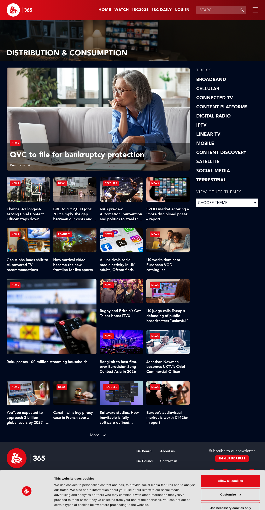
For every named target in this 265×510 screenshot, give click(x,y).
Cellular (207, 89)
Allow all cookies (230, 466)
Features (111, 183)
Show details (63, 502)
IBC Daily (162, 10)
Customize (230, 480)
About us (167, 451)
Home (105, 10)
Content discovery (221, 152)
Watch (121, 10)
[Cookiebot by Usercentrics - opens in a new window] (27, 502)
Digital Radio (213, 116)
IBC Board (144, 451)
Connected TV (214, 98)
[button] (254, 9)
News (15, 143)
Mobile (205, 143)
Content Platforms (222, 107)
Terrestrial (211, 180)
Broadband (211, 79)
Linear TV (208, 134)
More (94, 434)
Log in (182, 10)
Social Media (213, 171)
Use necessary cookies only (230, 493)
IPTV (201, 125)
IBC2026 (140, 10)
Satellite (207, 162)
